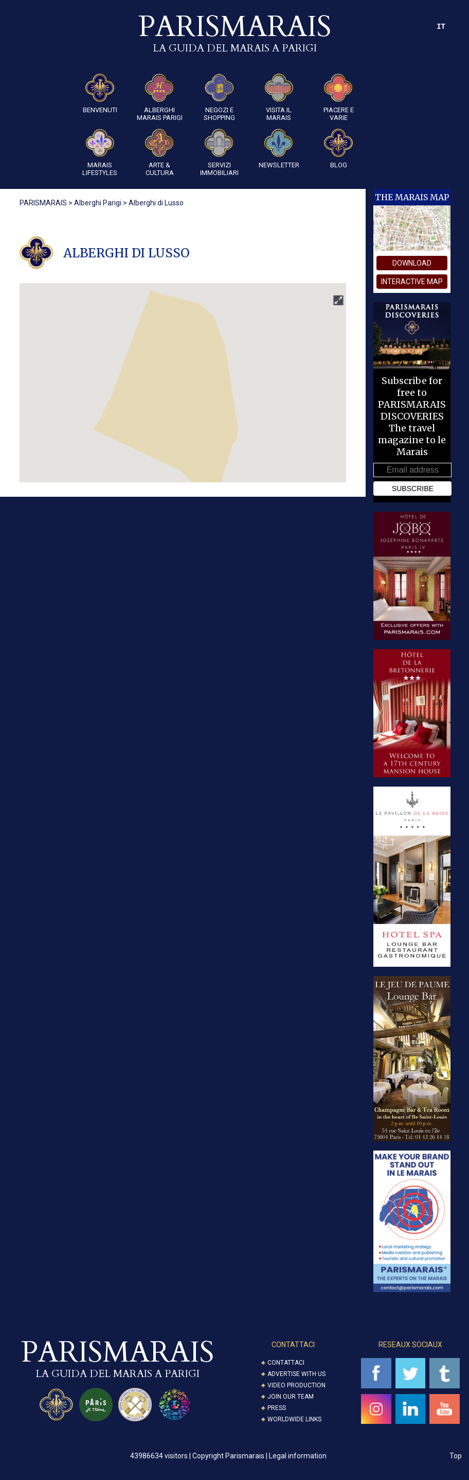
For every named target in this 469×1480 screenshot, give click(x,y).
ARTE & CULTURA (159, 153)
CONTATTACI (293, 1344)
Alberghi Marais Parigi (160, 97)
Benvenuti (100, 94)
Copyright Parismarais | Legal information (259, 1456)
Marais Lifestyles (99, 153)
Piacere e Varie (338, 97)
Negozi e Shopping (219, 97)
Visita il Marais (278, 97)
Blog (338, 149)
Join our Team (290, 1396)
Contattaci (285, 1362)
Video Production (296, 1385)
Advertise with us (296, 1374)
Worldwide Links (294, 1419)
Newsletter (279, 149)
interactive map (412, 281)
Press (276, 1408)
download (411, 263)
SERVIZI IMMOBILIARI (219, 153)
